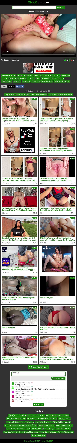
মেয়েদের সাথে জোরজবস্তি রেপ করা (18, 428)
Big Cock (56, 75)
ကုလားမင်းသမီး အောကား (36, 415)
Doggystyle (47, 75)
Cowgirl (4, 78)
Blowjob (30, 75)
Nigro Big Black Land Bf (61, 422)
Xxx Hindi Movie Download (14, 425)
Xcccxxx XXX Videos (65, 432)
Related (29, 91)
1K (73, 60)
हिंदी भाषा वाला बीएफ (38, 435)
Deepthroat (55, 78)
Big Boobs (45, 78)
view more (38, 404)
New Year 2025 (47, 81)
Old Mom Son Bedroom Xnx (37, 418)
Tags (32, 441)
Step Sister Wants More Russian (60, 95)
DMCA (37, 441)
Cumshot (31, 78)
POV (38, 78)
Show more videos (38, 367)
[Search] (34, 7)
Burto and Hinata (13, 422)
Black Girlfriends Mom (64, 425)
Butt (62, 78)
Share (4, 86)
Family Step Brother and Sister (57, 415)
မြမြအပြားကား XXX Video (17, 415)
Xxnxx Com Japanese (48, 432)
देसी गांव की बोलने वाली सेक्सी (16, 418)
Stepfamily (26, 81)
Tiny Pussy (36, 81)
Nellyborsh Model (8, 75)
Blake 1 (68, 428)
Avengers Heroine (27, 422)
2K (66, 60)
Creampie (12, 78)
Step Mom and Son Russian (15, 95)
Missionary (22, 78)
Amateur (38, 75)
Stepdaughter (7, 81)
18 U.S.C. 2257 (47, 441)
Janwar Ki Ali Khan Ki (43, 422)
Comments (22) (44, 91)
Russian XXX (36, 428)
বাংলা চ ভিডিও (31, 425)
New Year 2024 (60, 81)
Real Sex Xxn (9, 432)
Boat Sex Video (64, 418)
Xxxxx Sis (53, 418)
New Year (17, 81)
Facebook (20, 86)
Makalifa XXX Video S (46, 425)
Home (26, 441)
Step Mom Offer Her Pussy (37, 95)
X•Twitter (11, 86)
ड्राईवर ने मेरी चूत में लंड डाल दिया (53, 428)
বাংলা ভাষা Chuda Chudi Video (27, 432)
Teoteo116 (21, 75)
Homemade (65, 75)
